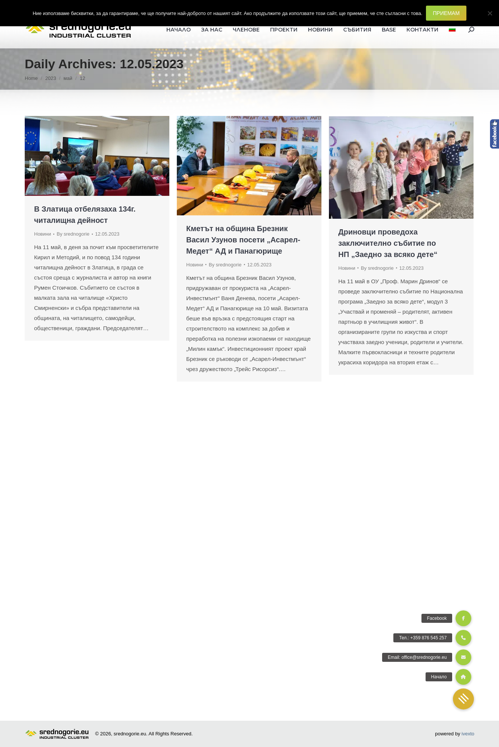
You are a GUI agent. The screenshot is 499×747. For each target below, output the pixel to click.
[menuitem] (452, 30)
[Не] (489, 13)
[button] (463, 698)
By (73, 234)
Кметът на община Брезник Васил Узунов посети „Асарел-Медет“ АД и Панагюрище (243, 239)
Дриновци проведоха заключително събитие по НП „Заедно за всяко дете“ (388, 243)
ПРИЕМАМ (446, 13)
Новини (42, 234)
